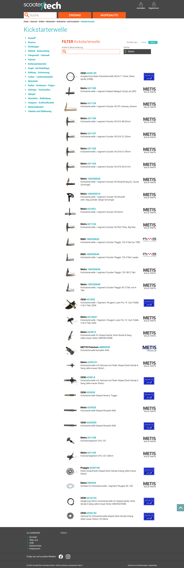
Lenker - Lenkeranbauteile (40, 77)
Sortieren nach (132, 42)
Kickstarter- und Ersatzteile (68, 21)
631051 (91, 208)
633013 (91, 332)
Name (153, 42)
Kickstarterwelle (88, 21)
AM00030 (104, 347)
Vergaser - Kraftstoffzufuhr (41, 102)
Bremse (32, 42)
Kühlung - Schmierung (38, 72)
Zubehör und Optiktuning (39, 111)
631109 (91, 452)
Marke (127, 47)
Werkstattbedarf (35, 107)
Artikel (41, 21)
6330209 (91, 422)
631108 (91, 437)
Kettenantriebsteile (37, 64)
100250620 (92, 239)
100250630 (93, 269)
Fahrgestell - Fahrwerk (39, 55)
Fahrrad (31, 59)
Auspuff (32, 38)
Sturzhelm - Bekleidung (39, 98)
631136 (91, 224)
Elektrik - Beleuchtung (38, 51)
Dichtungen (33, 46)
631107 (91, 133)
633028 (90, 392)
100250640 (92, 254)
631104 (91, 163)
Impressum (34, 548)
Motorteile (50, 21)
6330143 (91, 513)
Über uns (33, 540)
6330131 (92, 362)
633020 (91, 407)
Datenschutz (35, 545)
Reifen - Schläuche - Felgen (41, 85)
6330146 (95, 467)
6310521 (92, 317)
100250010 (93, 193)
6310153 (91, 497)
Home (26, 21)
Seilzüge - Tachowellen (39, 89)
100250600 (93, 284)
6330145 (91, 73)
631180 (91, 88)
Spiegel (31, 94)
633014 (90, 377)
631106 (91, 118)
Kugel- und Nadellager (39, 68)
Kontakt (33, 537)
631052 (90, 299)
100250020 (93, 178)
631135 (91, 103)
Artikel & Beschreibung (72, 47)
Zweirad (75, 15)
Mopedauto (109, 15)
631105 (91, 148)
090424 (91, 482)
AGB (31, 543)
